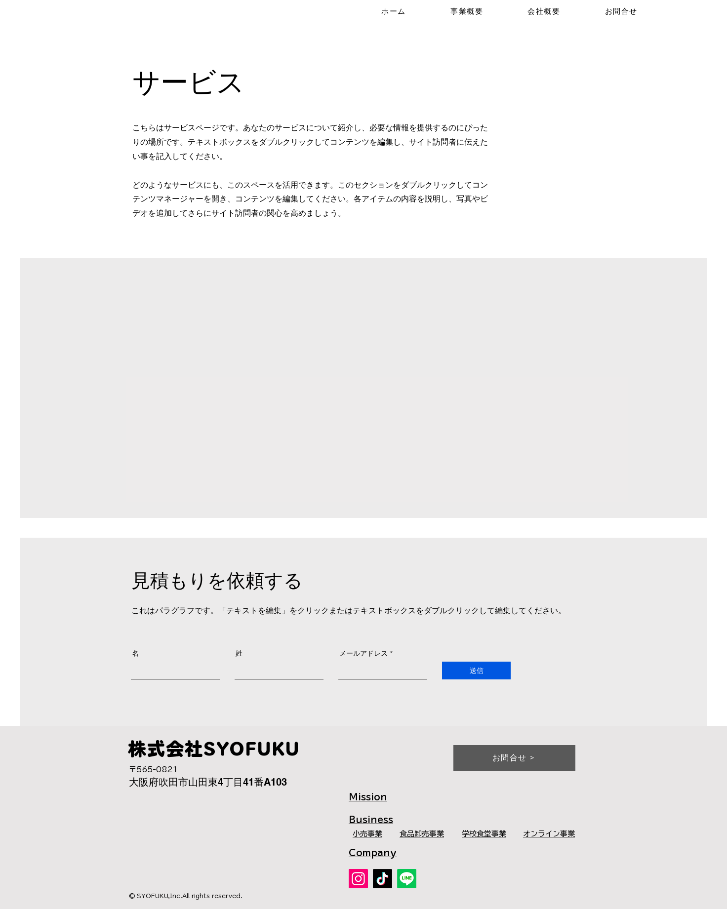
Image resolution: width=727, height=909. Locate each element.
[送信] (476, 670)
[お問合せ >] (514, 758)
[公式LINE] (406, 878)
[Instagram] (358, 878)
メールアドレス (363, 653)
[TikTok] (382, 878)
